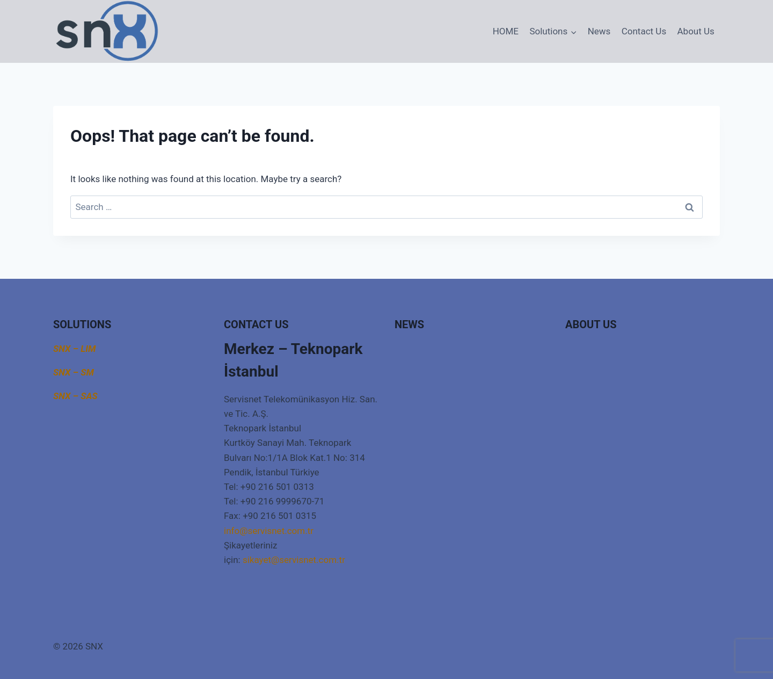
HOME (506, 31)
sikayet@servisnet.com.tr (294, 559)
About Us (695, 31)
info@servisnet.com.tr (268, 530)
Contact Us (644, 31)
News (599, 31)
